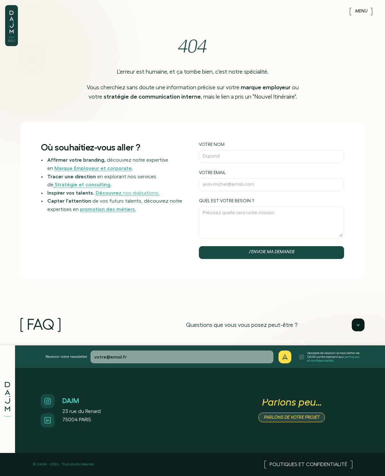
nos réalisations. (128, 193)
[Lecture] (358, 325)
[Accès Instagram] (48, 401)
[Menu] (361, 11)
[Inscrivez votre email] (271, 181)
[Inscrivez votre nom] (271, 152)
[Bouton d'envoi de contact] (271, 252)
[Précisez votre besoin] (271, 218)
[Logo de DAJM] (11, 18)
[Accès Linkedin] (48, 420)
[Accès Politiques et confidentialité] (308, 464)
